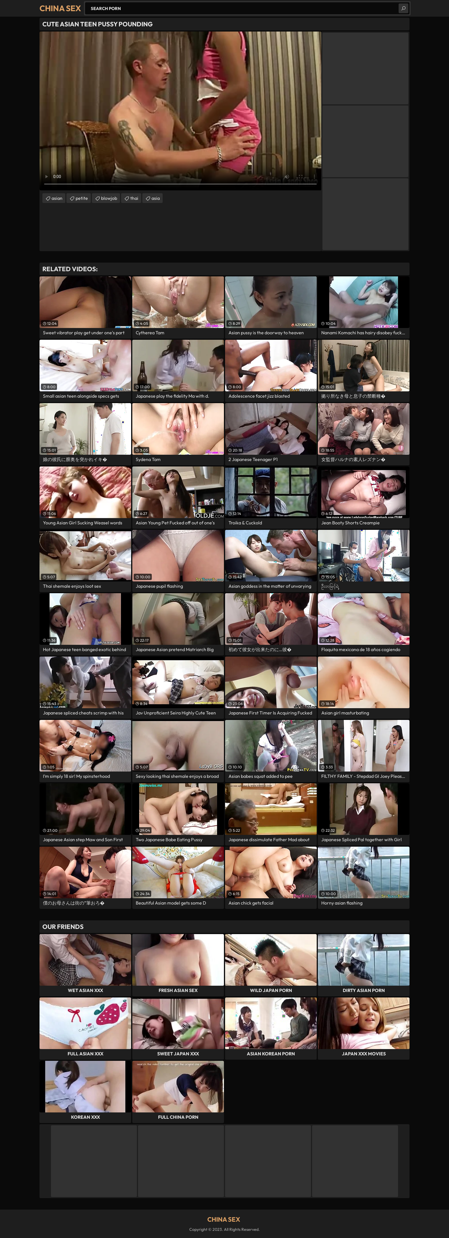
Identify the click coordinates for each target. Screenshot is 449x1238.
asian (57, 198)
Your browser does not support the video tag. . (180, 111)
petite (82, 198)
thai (134, 198)
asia (155, 198)
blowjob (109, 198)
